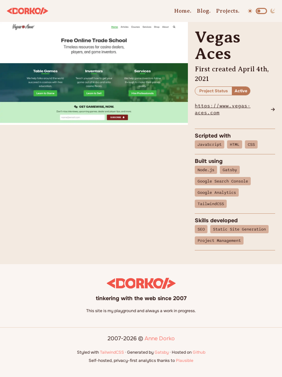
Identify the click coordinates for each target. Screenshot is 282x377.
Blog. (204, 11)
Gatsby (162, 352)
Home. (182, 11)
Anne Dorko (160, 338)
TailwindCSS (112, 352)
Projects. (227, 11)
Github (199, 352)
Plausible (184, 360)
